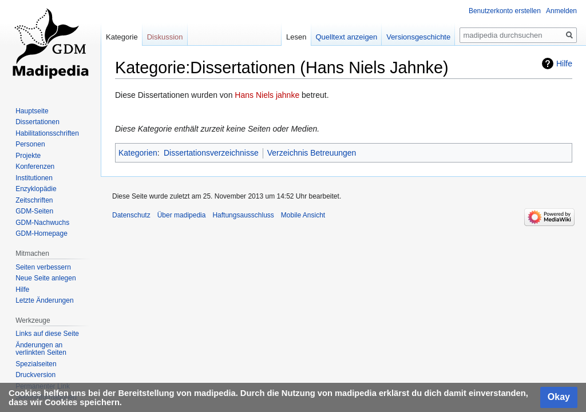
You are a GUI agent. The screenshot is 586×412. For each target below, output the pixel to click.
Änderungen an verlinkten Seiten (40, 349)
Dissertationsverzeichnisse (211, 152)
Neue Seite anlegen (45, 278)
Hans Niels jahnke (267, 95)
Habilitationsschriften (47, 133)
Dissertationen (37, 122)
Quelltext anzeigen (347, 37)
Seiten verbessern (43, 267)
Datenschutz (131, 215)
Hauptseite (31, 111)
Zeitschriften (34, 200)
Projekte (28, 156)
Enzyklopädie (35, 189)
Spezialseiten (35, 364)
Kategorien (137, 152)
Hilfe (564, 63)
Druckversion (35, 375)
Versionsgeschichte (418, 37)
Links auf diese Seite (47, 334)
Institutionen (34, 178)
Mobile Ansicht (303, 215)
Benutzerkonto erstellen (505, 11)
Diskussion (165, 37)
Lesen (296, 37)
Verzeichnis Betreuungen (312, 152)
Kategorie (122, 37)
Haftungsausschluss (243, 215)
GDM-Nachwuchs (42, 223)
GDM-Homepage (41, 233)
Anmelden (561, 11)
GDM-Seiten (34, 211)
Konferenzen (34, 167)
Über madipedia (181, 215)
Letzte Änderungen (44, 300)
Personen (30, 144)
